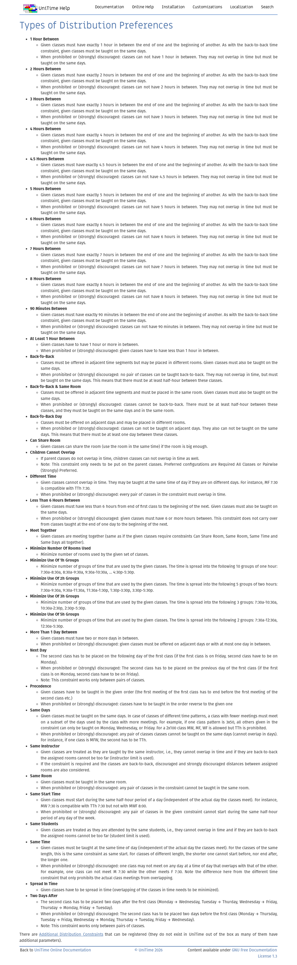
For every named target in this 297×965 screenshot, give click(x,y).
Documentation (109, 7)
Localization (241, 7)
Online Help (143, 7)
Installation (173, 7)
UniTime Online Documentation (62, 950)
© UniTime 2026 (148, 950)
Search (267, 7)
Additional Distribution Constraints (71, 934)
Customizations (207, 7)
